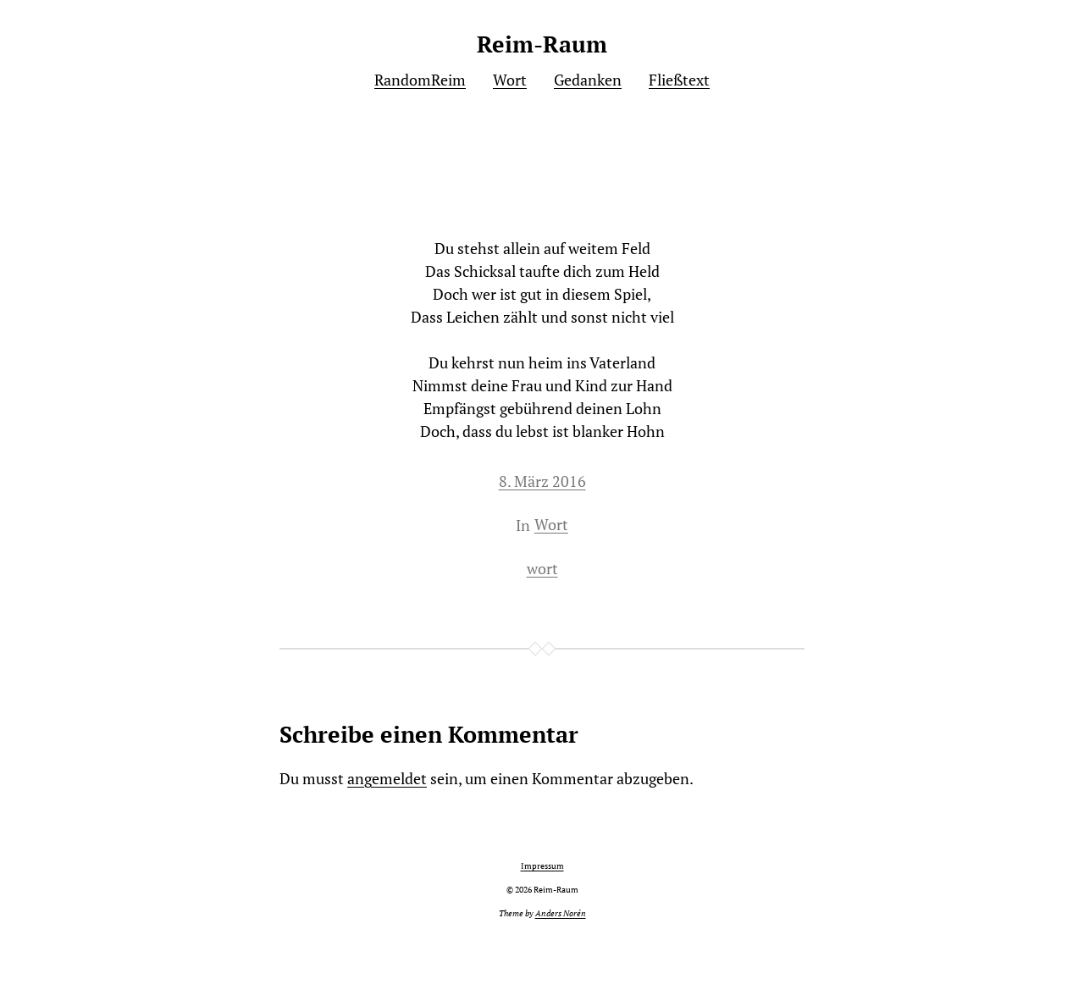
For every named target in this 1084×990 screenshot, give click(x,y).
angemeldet (387, 778)
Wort (551, 524)
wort (542, 568)
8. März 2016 (542, 481)
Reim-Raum (542, 44)
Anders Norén (560, 913)
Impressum (542, 865)
